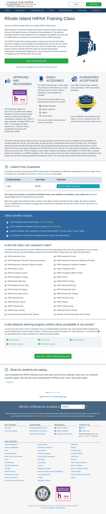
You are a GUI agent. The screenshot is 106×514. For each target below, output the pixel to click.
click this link (41, 416)
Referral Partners (65, 10)
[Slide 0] (47, 392)
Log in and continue (11, 431)
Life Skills (8, 468)
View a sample (46, 222)
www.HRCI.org (10, 111)
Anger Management (11, 444)
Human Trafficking (77, 465)
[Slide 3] (58, 392)
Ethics (6, 459)
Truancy (40, 477)
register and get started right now (85, 203)
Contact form (84, 431)
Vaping (73, 477)
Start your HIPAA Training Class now (53, 356)
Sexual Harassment (44, 474)
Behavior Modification (11, 447)
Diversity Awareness (44, 453)
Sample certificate (61, 431)
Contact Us (96, 10)
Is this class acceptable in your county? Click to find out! (36, 67)
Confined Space (76, 450)
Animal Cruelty (42, 444)
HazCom (40, 465)
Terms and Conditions (48, 508)
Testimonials (82, 10)
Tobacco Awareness (11, 477)
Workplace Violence (44, 480)
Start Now (93, 4)
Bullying (73, 447)
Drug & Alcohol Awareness (46, 456)
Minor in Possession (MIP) (79, 468)
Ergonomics (74, 456)
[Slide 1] (51, 392)
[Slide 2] (54, 392)
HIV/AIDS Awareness (11, 465)
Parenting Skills (76, 471)
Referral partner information (38, 431)
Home (7, 10)
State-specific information (37, 434)
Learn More (20, 10)
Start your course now (69, 186)
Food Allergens (9, 462)
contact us (80, 119)
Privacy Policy (60, 508)
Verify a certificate (61, 428)
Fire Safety (41, 459)
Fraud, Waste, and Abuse (79, 462)
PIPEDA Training (10, 471)
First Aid (73, 459)
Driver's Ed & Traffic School (13, 456)
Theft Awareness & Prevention (80, 474)
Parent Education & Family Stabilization (50, 471)
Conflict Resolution (11, 453)
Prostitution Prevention (12, 474)
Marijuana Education (44, 468)
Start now (8, 428)
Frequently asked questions (38, 428)
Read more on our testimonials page (53, 397)
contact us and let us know (40, 174)
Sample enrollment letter (63, 434)
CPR (6, 450)
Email (82, 428)
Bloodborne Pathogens (45, 447)
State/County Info (37, 10)
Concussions (42, 450)
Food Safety (42, 462)
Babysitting (74, 444)
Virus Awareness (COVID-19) (14, 480)
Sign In (76, 4)
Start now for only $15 (36, 61)
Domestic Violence (77, 453)
